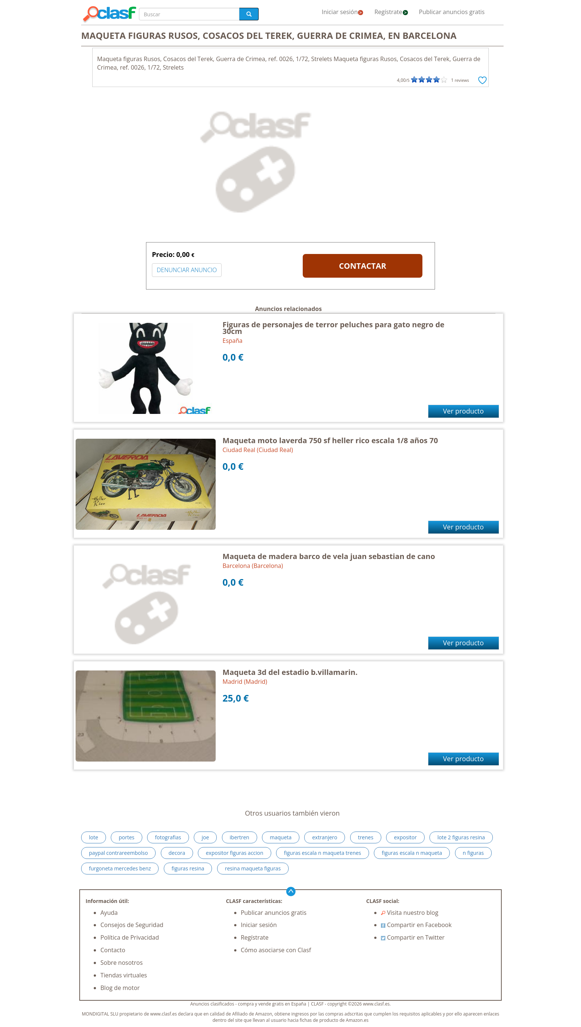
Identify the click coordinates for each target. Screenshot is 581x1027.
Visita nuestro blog (409, 913)
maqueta (281, 837)
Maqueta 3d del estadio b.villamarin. (290, 672)
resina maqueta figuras (253, 868)
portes (126, 837)
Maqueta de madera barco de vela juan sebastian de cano (329, 556)
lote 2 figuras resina (461, 837)
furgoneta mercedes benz (120, 868)
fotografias (168, 837)
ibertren (239, 837)
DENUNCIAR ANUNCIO (187, 270)
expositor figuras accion (234, 852)
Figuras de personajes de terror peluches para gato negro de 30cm (334, 328)
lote (93, 837)
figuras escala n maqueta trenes (322, 852)
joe (205, 837)
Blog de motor (120, 988)
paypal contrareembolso (118, 852)
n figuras (473, 852)
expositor (405, 837)
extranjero (324, 837)
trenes (366, 837)
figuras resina (188, 868)
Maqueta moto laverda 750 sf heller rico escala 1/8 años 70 (330, 440)
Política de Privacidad (129, 937)
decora (177, 852)
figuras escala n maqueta (412, 852)
